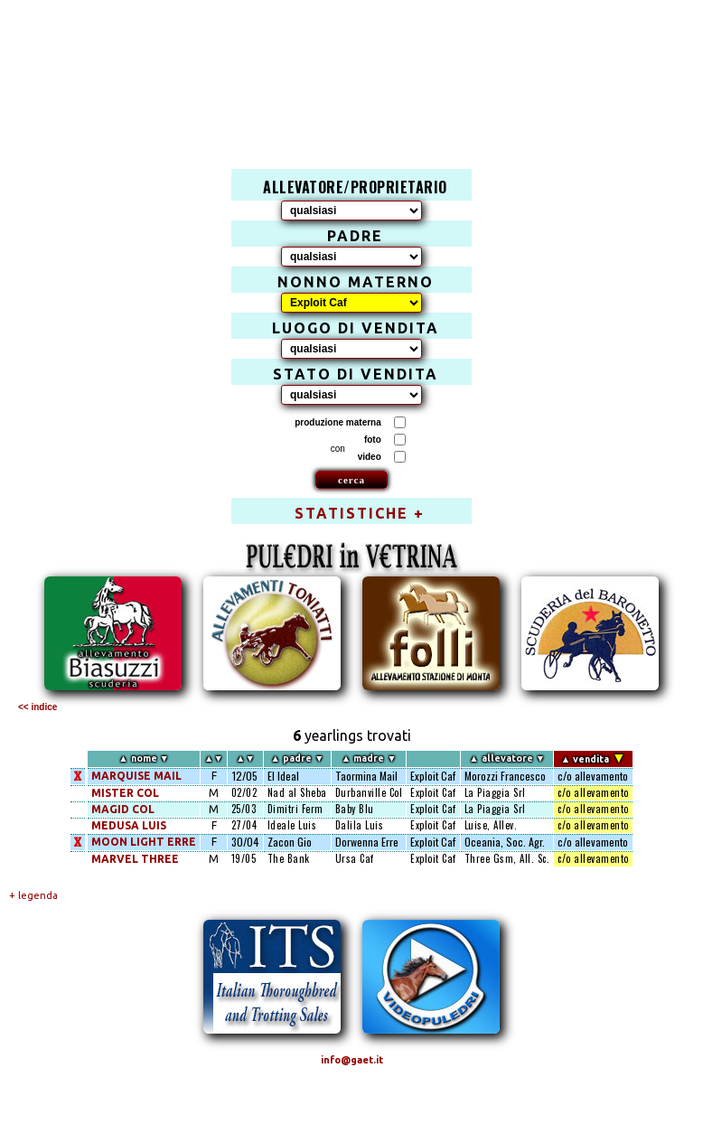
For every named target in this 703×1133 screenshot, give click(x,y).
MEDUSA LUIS (128, 825)
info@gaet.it (352, 1059)
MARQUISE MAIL (136, 776)
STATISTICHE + (360, 513)
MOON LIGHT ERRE (143, 841)
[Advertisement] (361, 69)
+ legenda (33, 895)
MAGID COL (123, 809)
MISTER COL (125, 793)
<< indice (37, 707)
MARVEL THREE (135, 859)
